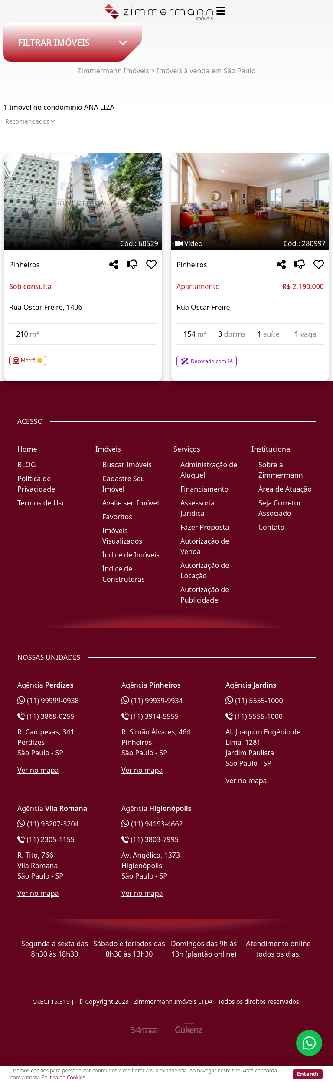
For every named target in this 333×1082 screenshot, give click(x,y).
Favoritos (117, 516)
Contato (271, 527)
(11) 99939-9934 (152, 700)
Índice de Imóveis (131, 555)
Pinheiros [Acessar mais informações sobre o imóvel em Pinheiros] (24, 264)
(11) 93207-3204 (48, 824)
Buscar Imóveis (127, 464)
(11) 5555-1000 (254, 700)
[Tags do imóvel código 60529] (83, 243)
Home (27, 449)
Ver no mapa (38, 770)
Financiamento (204, 489)
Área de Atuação (285, 489)
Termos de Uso (41, 503)
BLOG (26, 464)
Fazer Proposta (204, 527)
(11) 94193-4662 (152, 824)
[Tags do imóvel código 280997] (250, 243)
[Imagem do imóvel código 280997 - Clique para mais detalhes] (250, 201)
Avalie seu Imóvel (130, 503)
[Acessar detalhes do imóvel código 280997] (250, 356)
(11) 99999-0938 (48, 700)
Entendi (307, 1074)
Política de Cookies (63, 1077)
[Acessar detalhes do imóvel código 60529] (83, 355)
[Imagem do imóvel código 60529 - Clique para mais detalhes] (83, 201)
